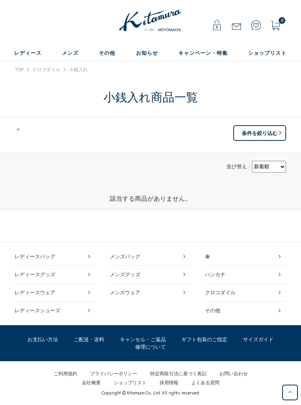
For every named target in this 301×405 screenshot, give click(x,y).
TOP (19, 69)
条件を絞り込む (259, 133)
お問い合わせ (233, 373)
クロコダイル (46, 69)
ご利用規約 (65, 373)
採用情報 (169, 382)
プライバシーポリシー (113, 373)
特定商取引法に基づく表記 (178, 373)
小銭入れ (78, 69)
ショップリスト (130, 382)
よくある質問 (205, 382)
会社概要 (91, 382)
